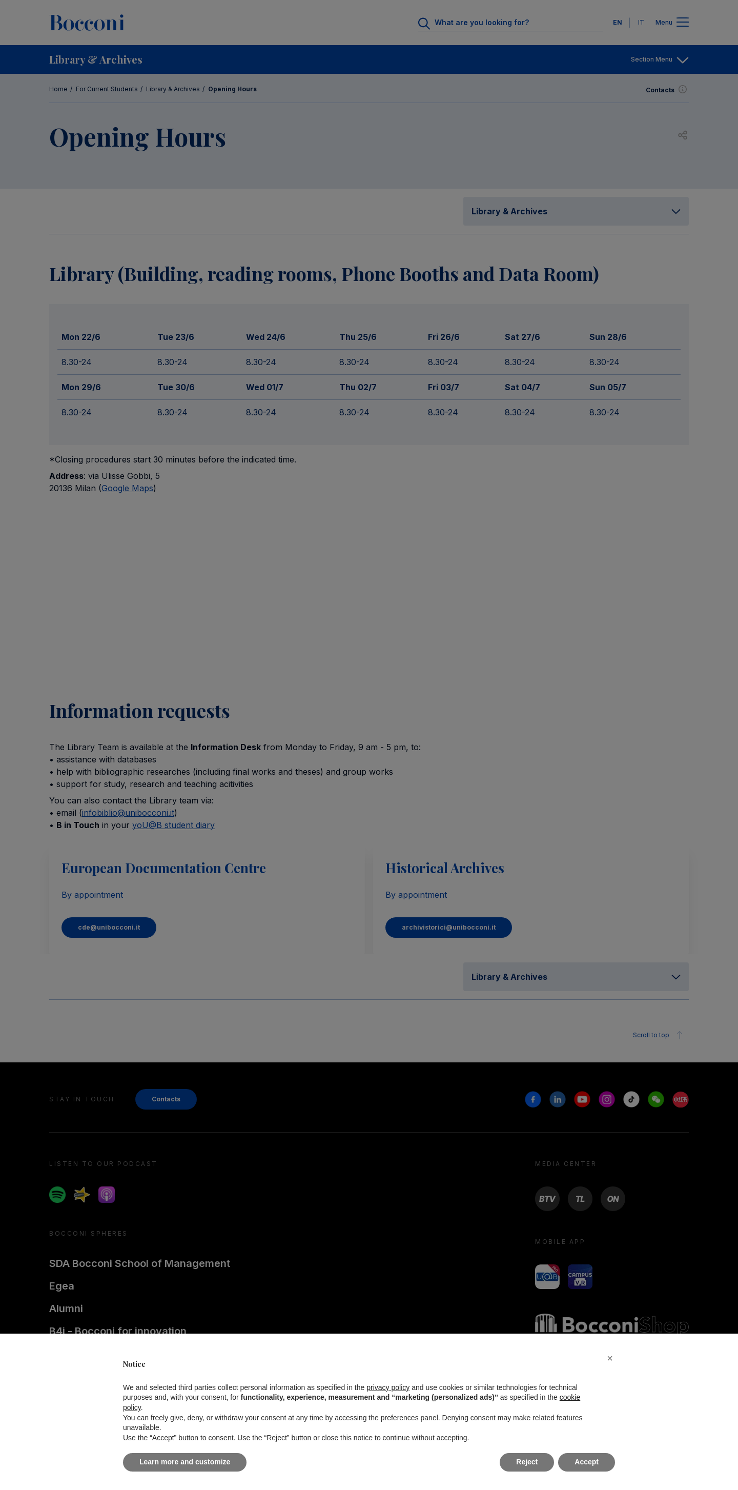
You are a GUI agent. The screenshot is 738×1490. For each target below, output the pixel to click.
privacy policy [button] (387, 1387)
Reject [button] (527, 1462)
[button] (610, 1358)
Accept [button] (587, 1462)
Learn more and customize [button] (184, 1462)
